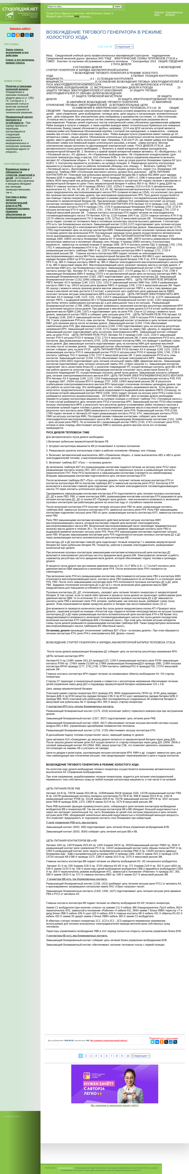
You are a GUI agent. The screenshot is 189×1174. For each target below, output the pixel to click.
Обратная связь (159, 13)
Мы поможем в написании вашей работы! (108, 1040)
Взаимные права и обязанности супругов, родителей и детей (20, 173)
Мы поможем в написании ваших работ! (115, 1105)
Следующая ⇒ (124, 46)
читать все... (86, 16)
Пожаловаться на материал (173, 13)
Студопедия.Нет (65, 1167)
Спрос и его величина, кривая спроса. (20, 61)
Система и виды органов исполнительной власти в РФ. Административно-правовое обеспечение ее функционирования (18, 207)
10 (127, 1055)
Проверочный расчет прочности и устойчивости (19, 120)
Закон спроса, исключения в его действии (17, 52)
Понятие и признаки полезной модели (18, 88)
